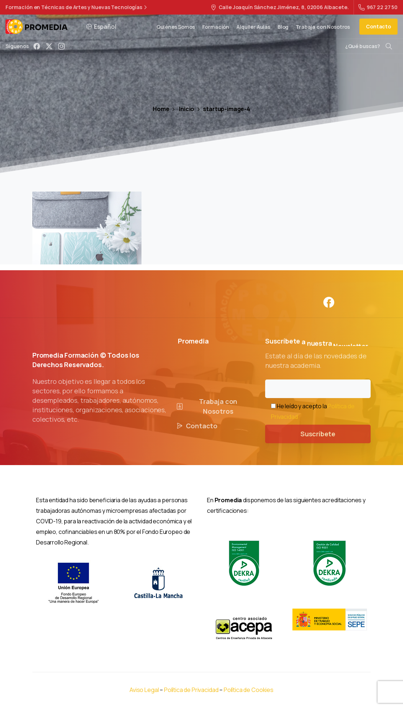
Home (161, 109)
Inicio (182, 109)
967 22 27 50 (378, 7)
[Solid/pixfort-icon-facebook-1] (328, 306)
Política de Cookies (249, 690)
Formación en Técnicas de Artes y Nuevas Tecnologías (77, 7)
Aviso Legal (144, 690)
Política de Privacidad (191, 690)
